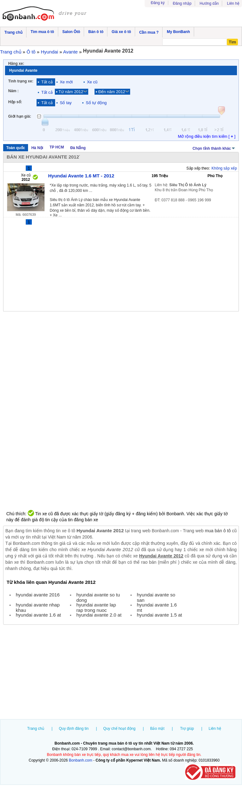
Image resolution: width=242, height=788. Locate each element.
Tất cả (47, 82)
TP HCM (56, 147)
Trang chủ (35, 728)
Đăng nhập (182, 3)
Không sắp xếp (224, 168)
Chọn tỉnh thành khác (214, 148)
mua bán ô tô (218, 530)
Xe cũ (92, 82)
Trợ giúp (187, 728)
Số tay (66, 102)
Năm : (13, 91)
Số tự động (96, 102)
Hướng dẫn (209, 3)
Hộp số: (15, 102)
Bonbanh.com (80, 760)
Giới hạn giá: (19, 116)
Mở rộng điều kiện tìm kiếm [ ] (206, 136)
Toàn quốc (15, 148)
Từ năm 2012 (71, 91)
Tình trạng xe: (20, 81)
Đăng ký (158, 3)
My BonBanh (178, 32)
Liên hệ (233, 3)
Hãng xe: (16, 63)
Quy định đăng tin (74, 728)
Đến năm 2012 (111, 91)
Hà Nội (37, 148)
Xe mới (66, 82)
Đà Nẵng (78, 148)
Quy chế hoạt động (119, 728)
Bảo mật (157, 728)
